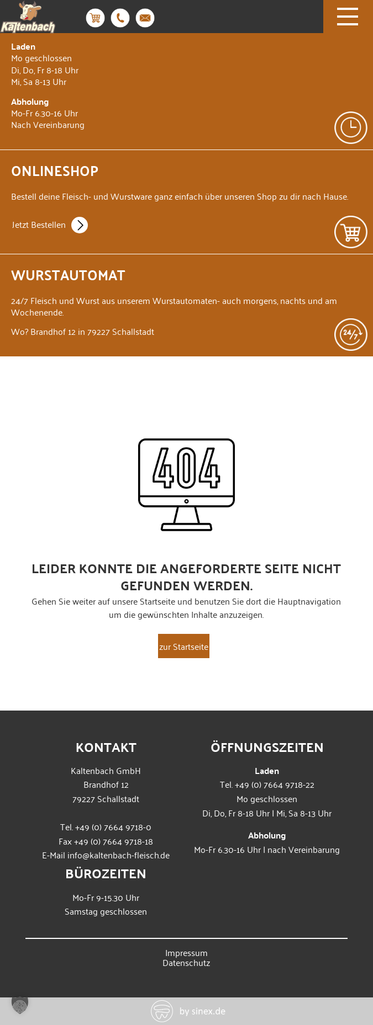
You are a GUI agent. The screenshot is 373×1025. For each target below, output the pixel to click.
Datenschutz (186, 962)
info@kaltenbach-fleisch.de (118, 854)
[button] (20, 1005)
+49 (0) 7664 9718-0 (113, 826)
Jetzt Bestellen (50, 225)
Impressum (186, 952)
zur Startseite (183, 646)
